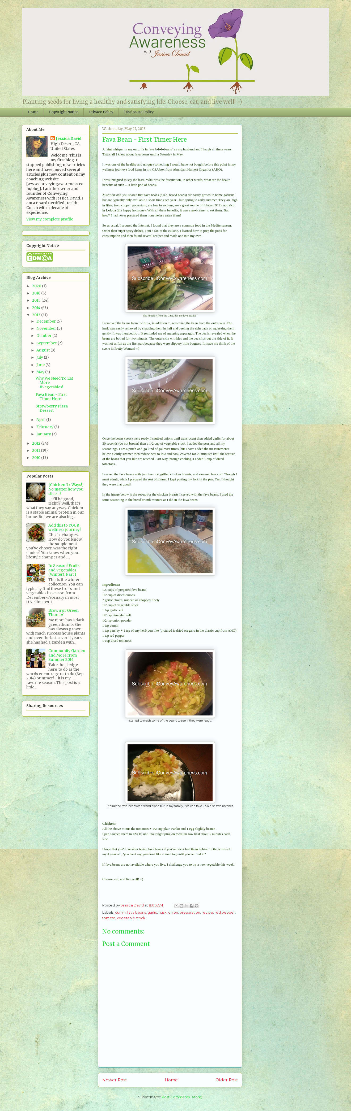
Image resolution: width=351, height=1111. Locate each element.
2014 (36, 307)
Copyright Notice (63, 112)
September (47, 343)
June (40, 364)
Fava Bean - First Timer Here (51, 396)
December (46, 321)
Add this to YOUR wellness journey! (64, 527)
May (40, 372)
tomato (108, 918)
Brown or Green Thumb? (63, 612)
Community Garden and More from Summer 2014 (66, 655)
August (43, 350)
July (40, 357)
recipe (207, 912)
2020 (37, 286)
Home (33, 112)
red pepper (225, 912)
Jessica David (68, 138)
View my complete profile (49, 219)
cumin (120, 912)
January (44, 434)
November (46, 328)
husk (163, 912)
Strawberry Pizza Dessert (52, 408)
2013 (36, 315)
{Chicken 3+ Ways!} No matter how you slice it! (66, 489)
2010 (36, 457)
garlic (152, 912)
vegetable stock (131, 918)
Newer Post (114, 1079)
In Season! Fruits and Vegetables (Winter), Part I (63, 570)
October (44, 335)
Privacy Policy (101, 112)
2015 (36, 300)
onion (173, 912)
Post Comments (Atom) (182, 1097)
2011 (36, 450)
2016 (36, 293)
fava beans (136, 912)
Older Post (226, 1079)
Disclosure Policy (139, 112)
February (45, 426)
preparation (190, 912)
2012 (36, 443)
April (41, 419)
